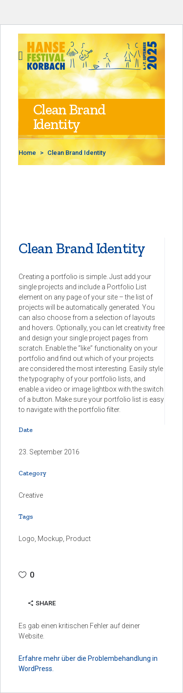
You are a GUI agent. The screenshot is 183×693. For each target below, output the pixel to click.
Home (27, 153)
